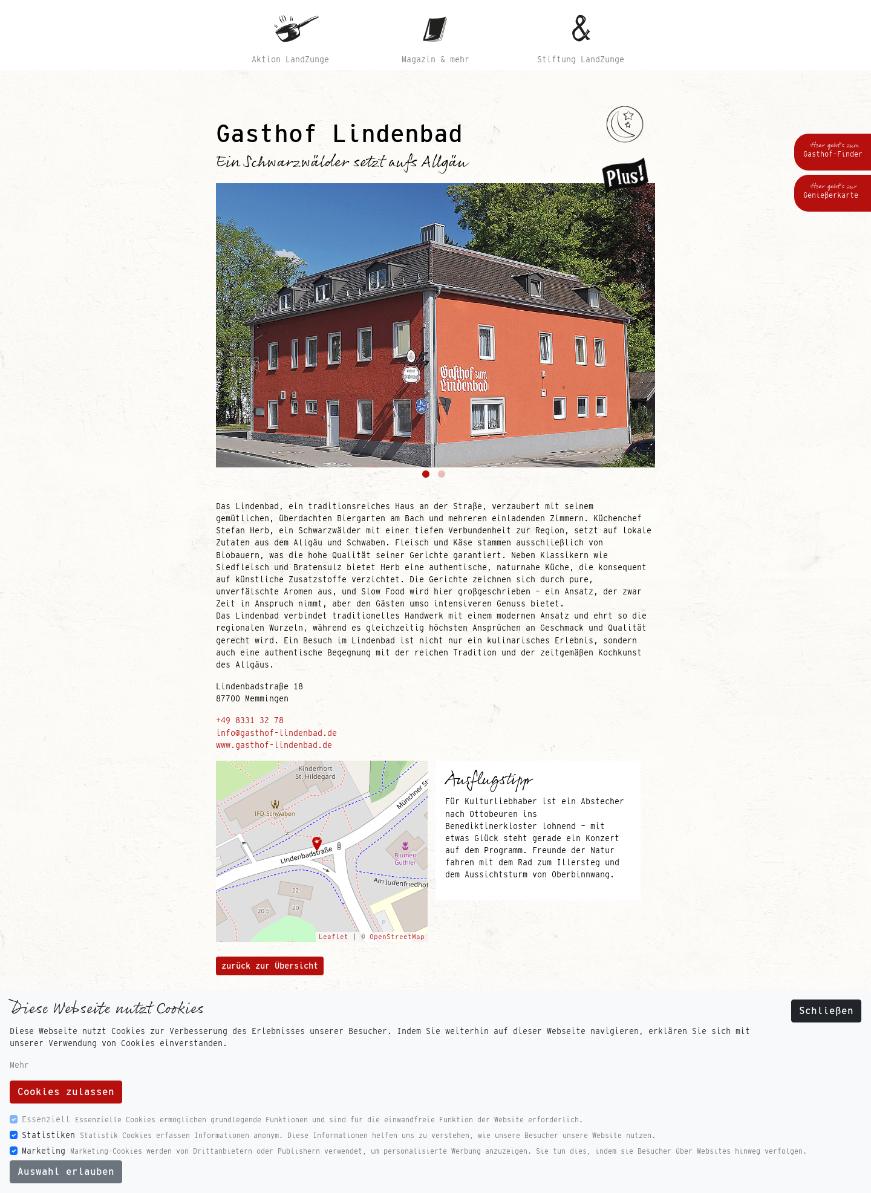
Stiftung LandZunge (580, 59)
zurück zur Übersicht (269, 965)
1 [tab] (428, 476)
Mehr (19, 1065)
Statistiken (48, 1135)
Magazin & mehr (435, 59)
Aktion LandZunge (290, 59)
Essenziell (46, 1119)
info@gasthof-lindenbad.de (276, 733)
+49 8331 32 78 (250, 720)
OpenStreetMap (397, 936)
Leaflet (333, 936)
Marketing (43, 1151)
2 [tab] (443, 476)
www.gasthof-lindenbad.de (274, 745)
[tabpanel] (435, 325)
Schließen (826, 1010)
